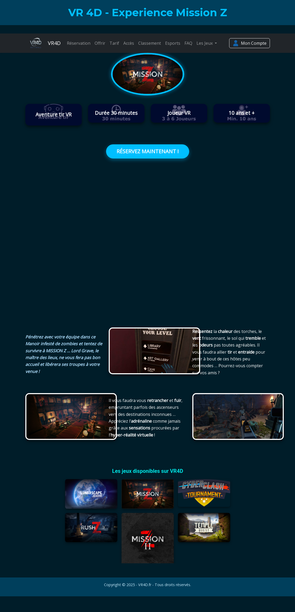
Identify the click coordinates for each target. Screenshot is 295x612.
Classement (149, 43)
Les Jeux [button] (205, 43)
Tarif (114, 43)
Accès (128, 43)
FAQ (188, 43)
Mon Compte (250, 43)
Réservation (78, 43)
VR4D (43, 43)
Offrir (100, 43)
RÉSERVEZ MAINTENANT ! (148, 151)
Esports (172, 43)
